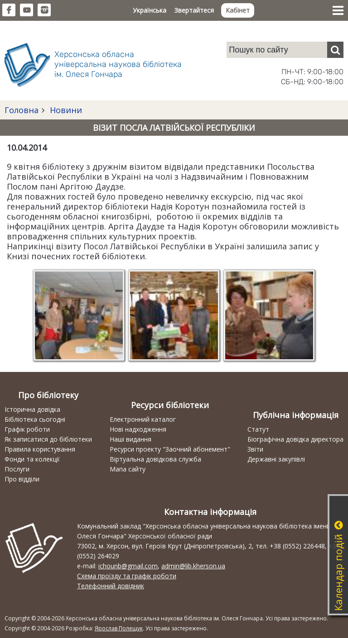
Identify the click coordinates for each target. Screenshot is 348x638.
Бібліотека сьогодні (35, 419)
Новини (65, 110)
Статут (258, 429)
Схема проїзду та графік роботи (126, 575)
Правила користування (40, 449)
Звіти (255, 449)
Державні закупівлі (276, 459)
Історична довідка (32, 409)
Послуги (17, 469)
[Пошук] (335, 50)
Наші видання (130, 439)
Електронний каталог (143, 419)
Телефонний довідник (110, 585)
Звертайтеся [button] (194, 10)
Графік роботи (27, 429)
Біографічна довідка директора (295, 439)
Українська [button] (149, 10)
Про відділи (22, 479)
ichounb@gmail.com (128, 566)
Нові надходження (138, 429)
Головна (22, 110)
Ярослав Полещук (119, 628)
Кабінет (238, 10)
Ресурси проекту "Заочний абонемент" (170, 449)
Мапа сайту (127, 469)
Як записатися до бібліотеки (48, 439)
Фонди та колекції (32, 459)
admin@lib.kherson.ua (193, 566)
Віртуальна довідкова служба (155, 459)
